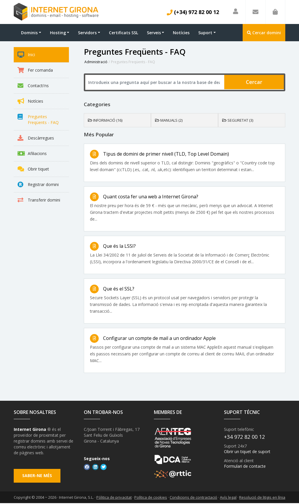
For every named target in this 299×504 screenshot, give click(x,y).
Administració (95, 61)
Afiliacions (32, 153)
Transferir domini (39, 200)
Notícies (181, 32)
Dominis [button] (29, 32)
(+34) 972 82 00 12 (193, 12)
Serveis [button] (154, 32)
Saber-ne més (37, 476)
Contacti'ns (33, 86)
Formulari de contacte (245, 466)
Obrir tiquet (33, 169)
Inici (26, 55)
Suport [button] (205, 32)
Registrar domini (38, 185)
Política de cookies (150, 497)
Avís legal (228, 497)
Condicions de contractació (193, 497)
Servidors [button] (87, 32)
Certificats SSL (123, 32)
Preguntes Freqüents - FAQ (38, 119)
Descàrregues (36, 138)
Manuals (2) (168, 120)
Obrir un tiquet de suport (247, 452)
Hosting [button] (58, 32)
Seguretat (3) (237, 120)
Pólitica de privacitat (114, 497)
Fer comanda (35, 70)
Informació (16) (105, 120)
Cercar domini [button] (264, 32)
